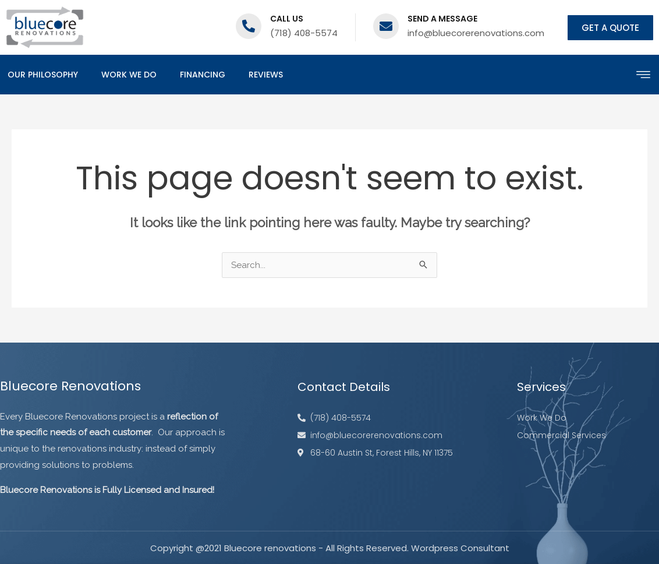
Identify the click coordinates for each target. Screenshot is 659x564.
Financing (202, 74)
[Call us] (248, 26)
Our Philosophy (43, 74)
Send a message (442, 18)
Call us (286, 18)
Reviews (266, 74)
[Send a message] (386, 26)
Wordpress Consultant (460, 548)
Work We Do (129, 74)
